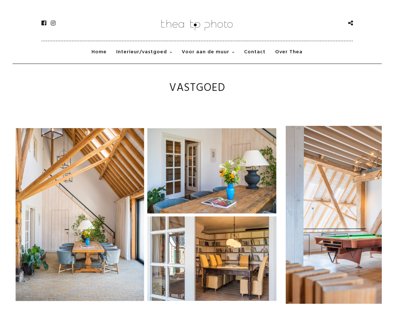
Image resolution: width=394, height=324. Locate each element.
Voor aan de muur (205, 52)
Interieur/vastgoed (141, 52)
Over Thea (288, 52)
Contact (255, 52)
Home (99, 52)
